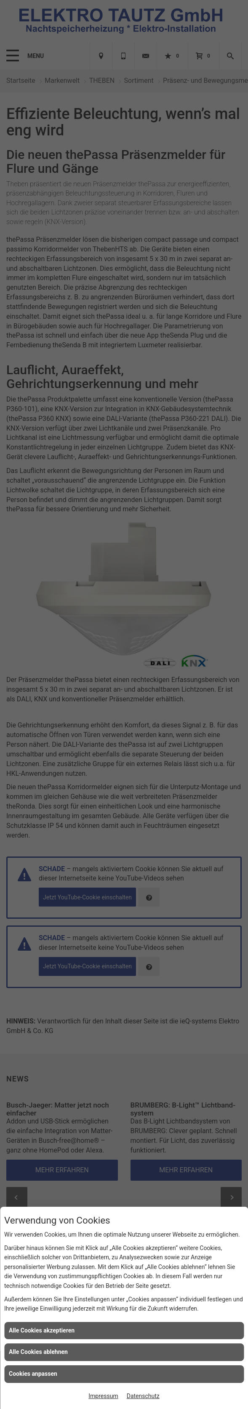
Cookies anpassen (33, 1373)
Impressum (103, 1396)
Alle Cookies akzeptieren (42, 1330)
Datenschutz (143, 1396)
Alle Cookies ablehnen (38, 1351)
